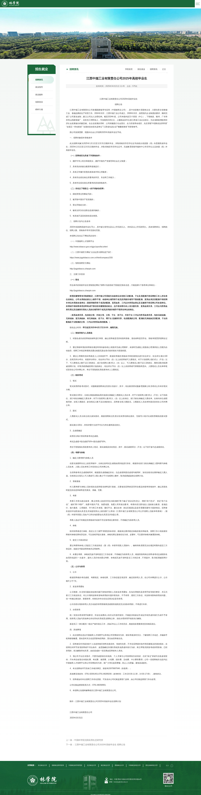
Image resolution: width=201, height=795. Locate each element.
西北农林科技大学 (152, 762)
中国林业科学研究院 (75, 762)
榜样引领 (39, 108)
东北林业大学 (42, 762)
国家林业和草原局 (58, 762)
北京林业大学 (91, 762)
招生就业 (143, 68)
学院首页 (132, 68)
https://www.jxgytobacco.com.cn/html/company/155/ (91, 256)
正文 (164, 68)
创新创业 (39, 101)
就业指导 (39, 86)
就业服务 (39, 93)
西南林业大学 (119, 762)
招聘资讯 (39, 78)
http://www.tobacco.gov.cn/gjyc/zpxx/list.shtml (88, 245)
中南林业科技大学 (135, 762)
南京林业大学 (105, 762)
